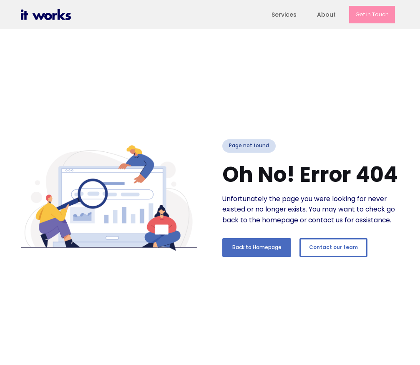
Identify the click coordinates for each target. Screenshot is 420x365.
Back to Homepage (257, 247)
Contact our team (333, 247)
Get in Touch (372, 14)
